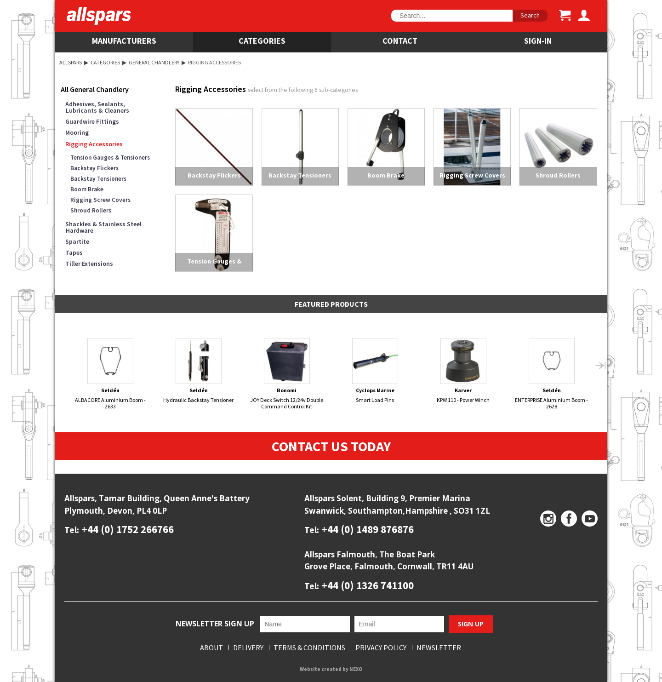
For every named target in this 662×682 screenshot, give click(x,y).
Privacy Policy (380, 647)
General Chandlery (154, 62)
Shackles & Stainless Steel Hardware (103, 227)
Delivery (248, 647)
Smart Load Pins (375, 370)
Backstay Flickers (94, 168)
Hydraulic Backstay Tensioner (199, 370)
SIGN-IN (538, 40)
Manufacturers (124, 40)
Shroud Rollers (90, 210)
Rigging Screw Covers (100, 200)
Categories (262, 40)
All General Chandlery (95, 89)
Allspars (70, 62)
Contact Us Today (331, 446)
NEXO (355, 669)
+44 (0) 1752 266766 (126, 529)
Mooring (77, 132)
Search (530, 15)
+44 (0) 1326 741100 (366, 585)
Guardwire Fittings (92, 121)
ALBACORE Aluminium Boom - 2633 (110, 373)
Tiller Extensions (89, 263)
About (211, 647)
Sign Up (471, 623)
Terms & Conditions (309, 647)
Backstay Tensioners (98, 179)
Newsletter (439, 647)
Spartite (77, 241)
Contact (399, 40)
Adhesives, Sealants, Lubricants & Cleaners (97, 107)
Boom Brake (86, 189)
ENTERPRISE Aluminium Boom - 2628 (552, 373)
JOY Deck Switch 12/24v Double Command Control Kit (287, 373)
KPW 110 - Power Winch (463, 370)
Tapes (74, 252)
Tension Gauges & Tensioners (110, 157)
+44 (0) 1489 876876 (366, 529)
